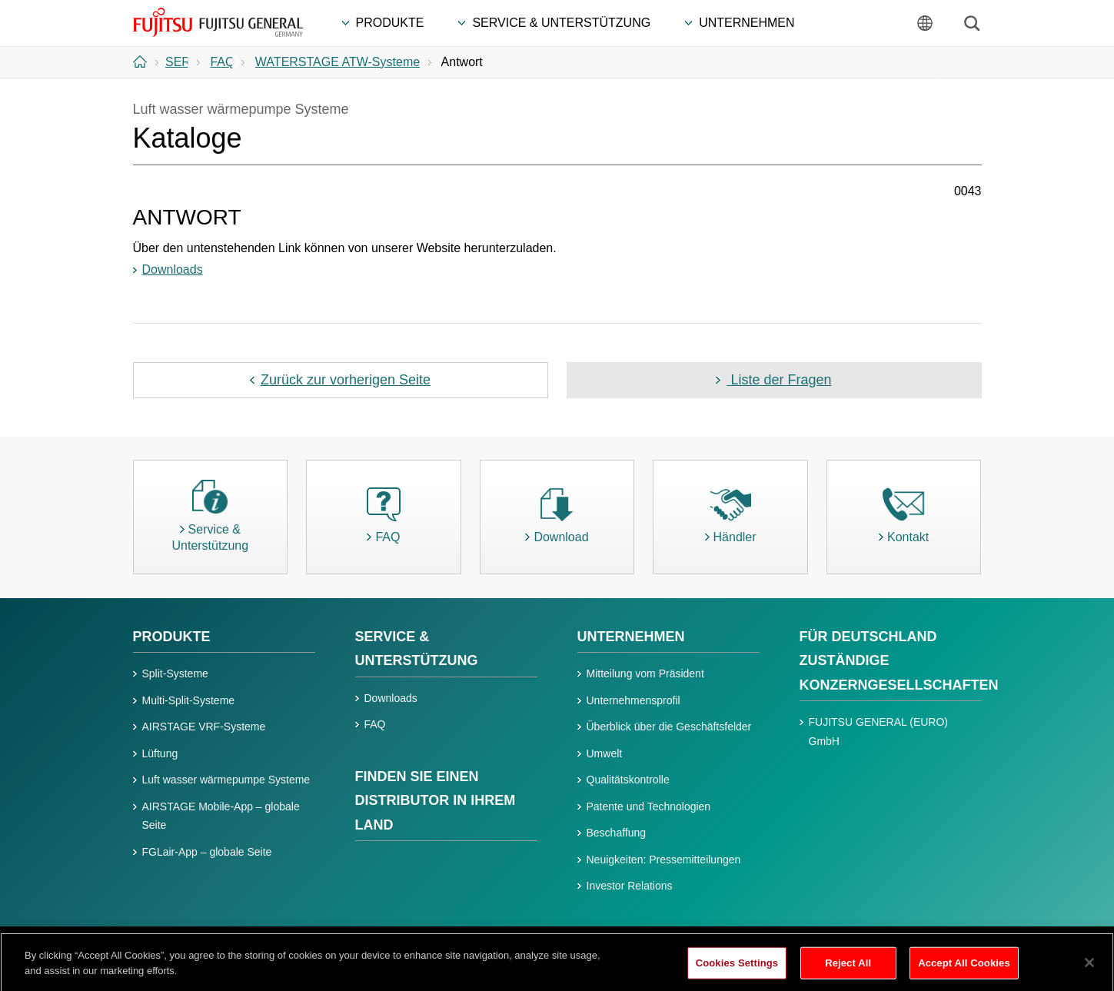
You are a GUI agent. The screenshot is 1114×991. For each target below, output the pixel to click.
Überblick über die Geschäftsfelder (669, 726)
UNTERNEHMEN (631, 636)
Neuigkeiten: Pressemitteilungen (664, 859)
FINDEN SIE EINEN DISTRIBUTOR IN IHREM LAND (435, 801)
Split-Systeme (175, 673)
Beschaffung (617, 832)
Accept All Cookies (964, 970)
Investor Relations (630, 886)
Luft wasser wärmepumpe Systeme (226, 779)
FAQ (375, 724)
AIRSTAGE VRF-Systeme (204, 726)
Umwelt (605, 753)
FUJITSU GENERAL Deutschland (218, 22)
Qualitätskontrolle (628, 779)
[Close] (1089, 969)
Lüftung (160, 753)
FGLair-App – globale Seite (207, 852)
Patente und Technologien (649, 806)
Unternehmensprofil (633, 700)
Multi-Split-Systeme (188, 700)
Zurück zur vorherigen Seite (346, 379)
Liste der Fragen (779, 379)
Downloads (172, 269)
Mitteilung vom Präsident (645, 673)
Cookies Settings (737, 970)
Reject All (848, 970)
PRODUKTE (172, 636)
